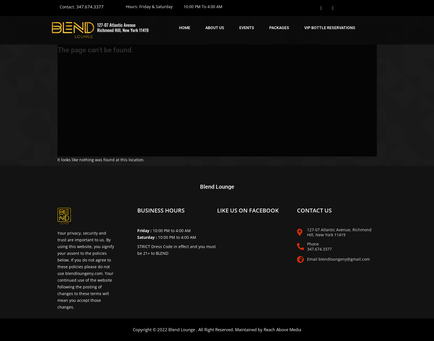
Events (246, 27)
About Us (214, 27)
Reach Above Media (282, 329)
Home (184, 27)
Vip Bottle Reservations (329, 27)
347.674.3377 (90, 7)
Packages (279, 27)
